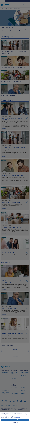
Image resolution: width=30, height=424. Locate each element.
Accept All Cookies (15, 419)
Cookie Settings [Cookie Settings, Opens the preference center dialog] (15, 422)
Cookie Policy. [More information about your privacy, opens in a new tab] (18, 417)
